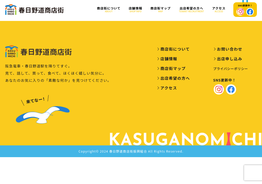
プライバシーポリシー (230, 69)
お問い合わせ (229, 50)
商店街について (109, 9)
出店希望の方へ (191, 9)
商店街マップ (160, 9)
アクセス (218, 9)
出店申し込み (229, 59)
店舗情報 (135, 9)
